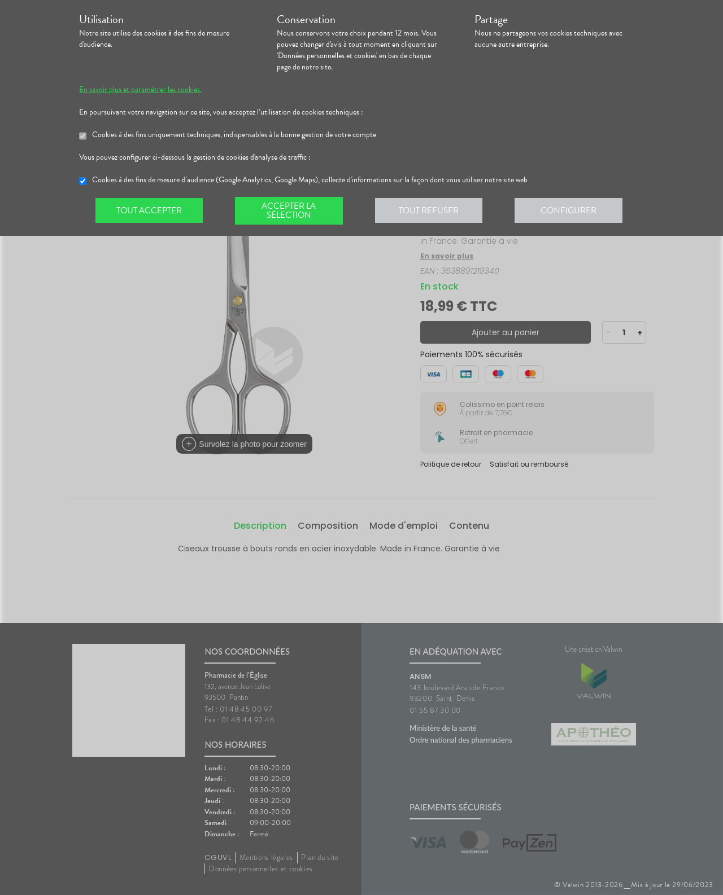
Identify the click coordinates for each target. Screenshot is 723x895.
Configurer (573, 211)
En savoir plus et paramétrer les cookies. (140, 89)
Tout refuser (432, 211)
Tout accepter (150, 211)
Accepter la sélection (291, 211)
